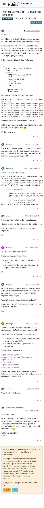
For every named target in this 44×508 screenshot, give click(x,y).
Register (7, 490)
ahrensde (9, 31)
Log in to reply (36, 22)
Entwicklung (7, 18)
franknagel (9, 168)
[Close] (39, 449)
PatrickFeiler (10, 408)
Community (26, 4)
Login (15, 490)
